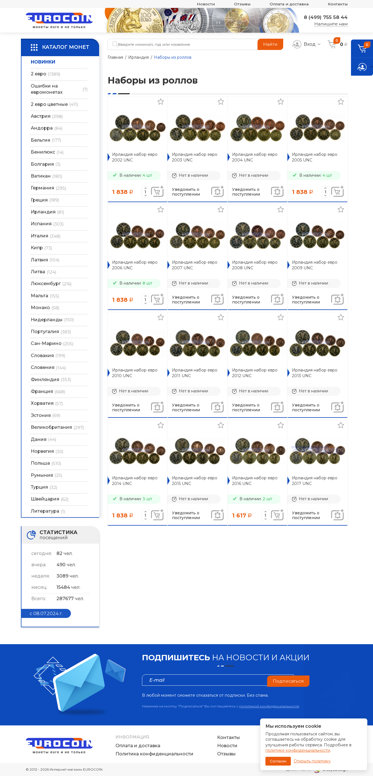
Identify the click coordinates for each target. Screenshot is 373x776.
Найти (270, 44)
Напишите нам (331, 24)
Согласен (278, 761)
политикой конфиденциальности (269, 706)
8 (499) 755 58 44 (324, 17)
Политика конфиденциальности (154, 754)
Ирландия (138, 57)
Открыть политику (312, 761)
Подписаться (288, 680)
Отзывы (235, 4)
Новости (197, 4)
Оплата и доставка (285, 4)
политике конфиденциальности (297, 750)
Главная (115, 57)
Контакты (337, 4)
